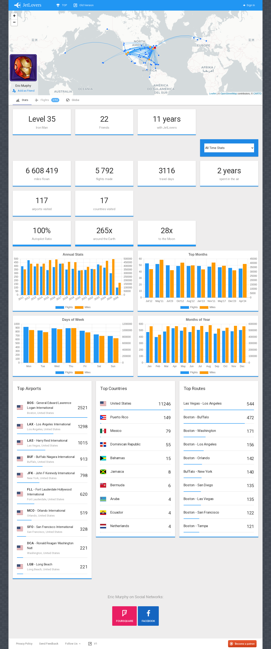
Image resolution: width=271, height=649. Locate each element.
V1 (92, 643)
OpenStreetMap (228, 93)
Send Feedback (48, 643)
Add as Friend (23, 90)
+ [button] (14, 16)
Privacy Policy (24, 643)
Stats (22, 100)
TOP (61, 5)
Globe (72, 100)
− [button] (14, 22)
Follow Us (73, 643)
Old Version (84, 5)
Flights (47, 100)
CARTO (257, 93)
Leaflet (212, 93)
